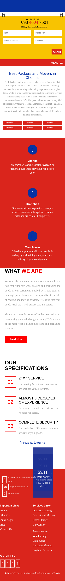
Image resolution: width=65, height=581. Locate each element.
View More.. (12, 127)
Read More (16, 339)
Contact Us (6, 529)
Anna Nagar (6, 520)
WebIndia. (56, 573)
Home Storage (40, 520)
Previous (5, 14)
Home (3, 510)
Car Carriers (39, 524)
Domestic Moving (42, 510)
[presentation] (27, 52)
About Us (5, 515)
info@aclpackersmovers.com (19, 487)
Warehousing (40, 536)
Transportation (40, 531)
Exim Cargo (39, 540)
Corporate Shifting (42, 545)
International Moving (44, 515)
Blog (2, 524)
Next (60, 14)
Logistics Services (42, 550)
